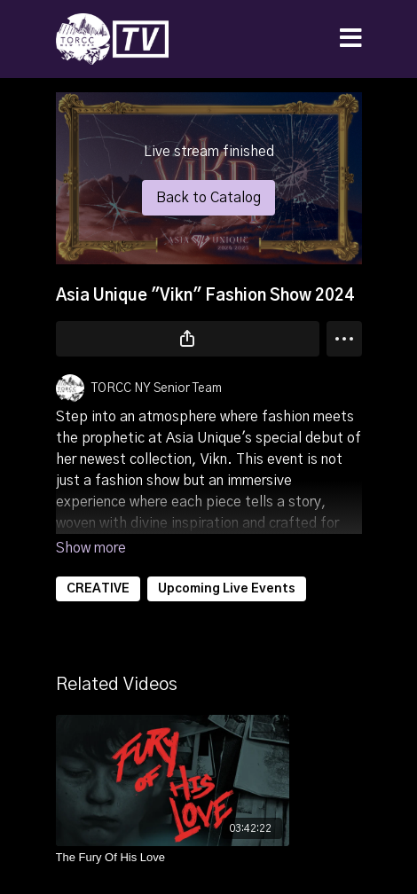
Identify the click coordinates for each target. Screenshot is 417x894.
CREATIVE (98, 589)
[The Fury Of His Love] (173, 858)
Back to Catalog (208, 198)
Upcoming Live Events (226, 589)
